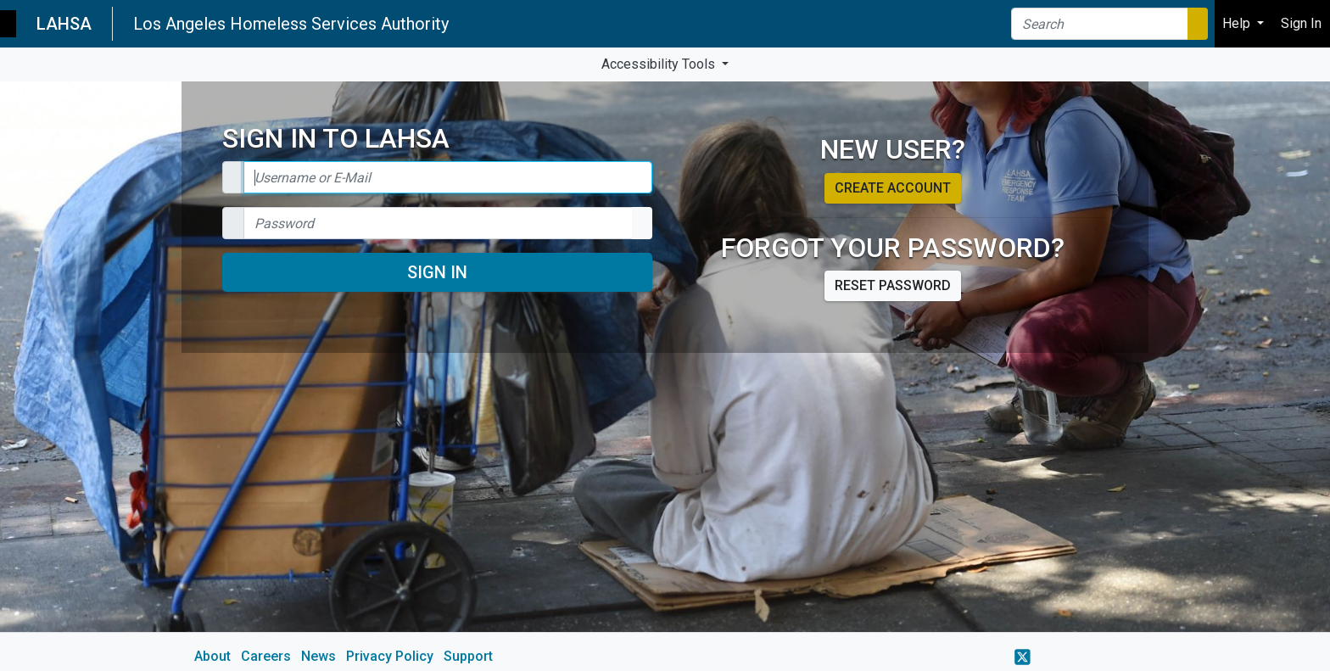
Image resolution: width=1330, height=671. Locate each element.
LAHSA (64, 24)
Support (468, 656)
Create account (893, 188)
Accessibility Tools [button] (659, 64)
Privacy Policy (389, 656)
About (212, 656)
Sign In (437, 272)
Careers (266, 656)
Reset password (893, 285)
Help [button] (1238, 23)
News (318, 656)
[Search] (1099, 24)
